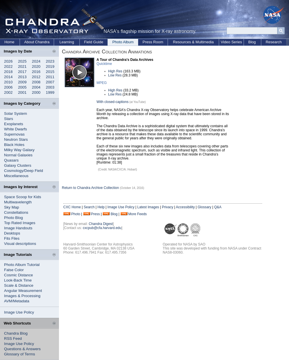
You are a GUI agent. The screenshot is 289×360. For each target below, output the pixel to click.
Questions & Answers (22, 349)
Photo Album (123, 42)
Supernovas (14, 134)
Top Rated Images (19, 223)
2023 (50, 61)
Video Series (231, 42)
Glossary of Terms (19, 354)
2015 (50, 72)
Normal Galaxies (18, 155)
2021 (22, 66)
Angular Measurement (23, 290)
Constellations (16, 212)
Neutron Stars (16, 139)
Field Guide (93, 42)
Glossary (204, 207)
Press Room (152, 42)
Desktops (12, 233)
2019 (50, 66)
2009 (22, 82)
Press (95, 214)
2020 (36, 66)
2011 (50, 77)
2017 (22, 72)
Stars (8, 119)
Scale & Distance (19, 285)
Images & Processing (22, 296)
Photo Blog (13, 217)
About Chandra (36, 42)
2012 (36, 77)
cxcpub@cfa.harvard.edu (102, 228)
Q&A (217, 207)
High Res (115, 71)
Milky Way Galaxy (19, 150)
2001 (22, 92)
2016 (36, 72)
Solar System (15, 113)
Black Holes (14, 144)
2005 (22, 87)
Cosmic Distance (18, 275)
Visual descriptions (20, 243)
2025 (22, 61)
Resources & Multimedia (193, 42)
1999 (50, 92)
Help (101, 207)
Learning (67, 42)
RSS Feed (13, 338)
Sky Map (11, 207)
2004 (36, 87)
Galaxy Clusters (17, 165)
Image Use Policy (19, 312)
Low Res (115, 75)
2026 (8, 61)
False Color (14, 270)
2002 (8, 92)
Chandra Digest (101, 224)
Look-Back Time (18, 280)
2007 (50, 82)
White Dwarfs (15, 129)
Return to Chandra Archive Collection (90, 188)
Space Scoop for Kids (22, 197)
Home (9, 42)
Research (274, 42)
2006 (8, 87)
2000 (36, 92)
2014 (8, 77)
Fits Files (11, 238)
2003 (50, 87)
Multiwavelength (18, 202)
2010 (8, 82)
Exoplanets (13, 124)
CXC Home (72, 207)
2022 (8, 66)
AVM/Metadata (16, 301)
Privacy (167, 207)
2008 (36, 82)
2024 (36, 61)
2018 (8, 72)
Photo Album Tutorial (22, 264)
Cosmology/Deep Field (23, 170)
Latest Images (148, 207)
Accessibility (185, 207)
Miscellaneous (16, 176)
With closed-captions (113, 102)
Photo (75, 214)
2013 (22, 77)
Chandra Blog (16, 333)
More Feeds (137, 214)
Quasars (11, 160)
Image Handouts (18, 228)
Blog (252, 42)
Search (89, 207)
